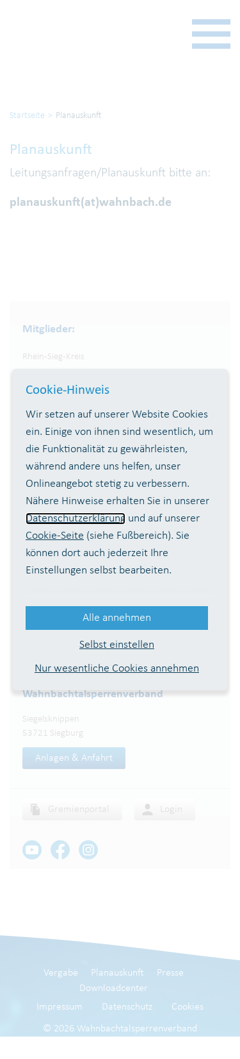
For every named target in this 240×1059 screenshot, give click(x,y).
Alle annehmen (117, 618)
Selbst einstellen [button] (116, 645)
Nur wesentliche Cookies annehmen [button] (117, 669)
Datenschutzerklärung (75, 519)
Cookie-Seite (55, 536)
